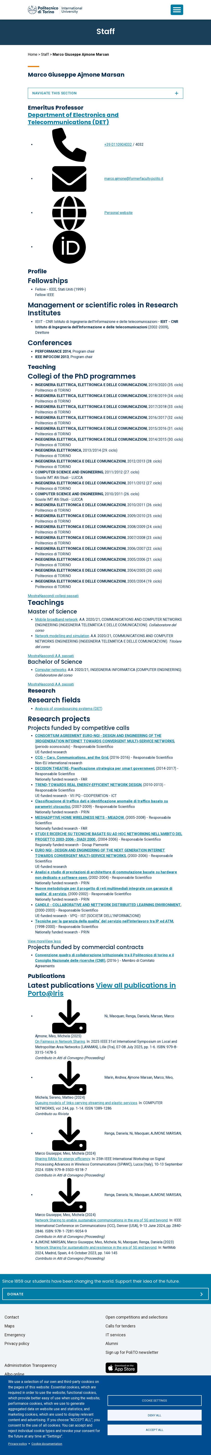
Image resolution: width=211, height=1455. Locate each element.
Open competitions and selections (137, 1317)
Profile (37, 271)
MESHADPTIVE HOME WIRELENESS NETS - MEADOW (79, 817)
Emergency (15, 1334)
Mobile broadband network (56, 619)
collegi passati (53, 596)
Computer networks (50, 670)
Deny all (154, 1415)
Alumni (112, 1343)
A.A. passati (51, 656)
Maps (10, 1326)
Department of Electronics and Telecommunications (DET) (73, 118)
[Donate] (105, 1294)
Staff (45, 54)
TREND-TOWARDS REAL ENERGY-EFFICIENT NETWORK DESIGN (88, 785)
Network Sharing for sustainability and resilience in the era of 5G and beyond (96, 1247)
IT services (116, 1334)
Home (32, 54)
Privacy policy (17, 1443)
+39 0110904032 (118, 144)
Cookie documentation (46, 1443)
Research (41, 691)
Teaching (42, 367)
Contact (12, 1317)
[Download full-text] (69, 1016)
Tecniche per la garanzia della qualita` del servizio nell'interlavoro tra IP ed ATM (104, 921)
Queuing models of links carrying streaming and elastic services (86, 1103)
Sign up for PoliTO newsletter (132, 1352)
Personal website (118, 213)
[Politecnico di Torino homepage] (55, 9)
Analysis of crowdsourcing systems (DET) (68, 708)
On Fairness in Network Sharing (60, 1041)
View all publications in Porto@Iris (102, 989)
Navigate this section (105, 93)
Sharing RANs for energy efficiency (62, 1159)
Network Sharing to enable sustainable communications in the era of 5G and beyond (101, 1220)
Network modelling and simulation (62, 636)
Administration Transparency (31, 1365)
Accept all (154, 1430)
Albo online (14, 1374)
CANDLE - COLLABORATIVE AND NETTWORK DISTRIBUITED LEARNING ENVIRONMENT (108, 905)
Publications (46, 976)
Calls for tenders (121, 1326)
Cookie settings (154, 1400)
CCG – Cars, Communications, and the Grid (71, 757)
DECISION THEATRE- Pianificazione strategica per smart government (94, 768)
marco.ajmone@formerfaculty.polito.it (133, 178)
